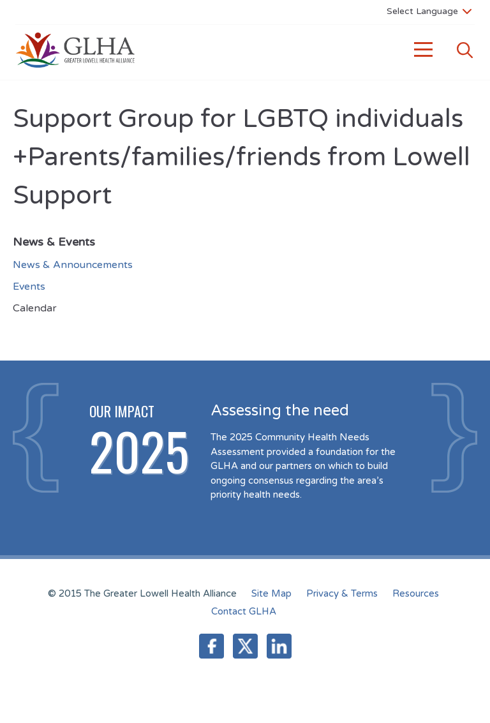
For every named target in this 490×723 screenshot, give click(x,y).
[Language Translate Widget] (429, 11)
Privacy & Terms (342, 593)
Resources (415, 593)
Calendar (35, 308)
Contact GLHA (243, 611)
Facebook (211, 646)
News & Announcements (73, 264)
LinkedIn (279, 646)
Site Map (271, 593)
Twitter (245, 646)
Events (29, 286)
